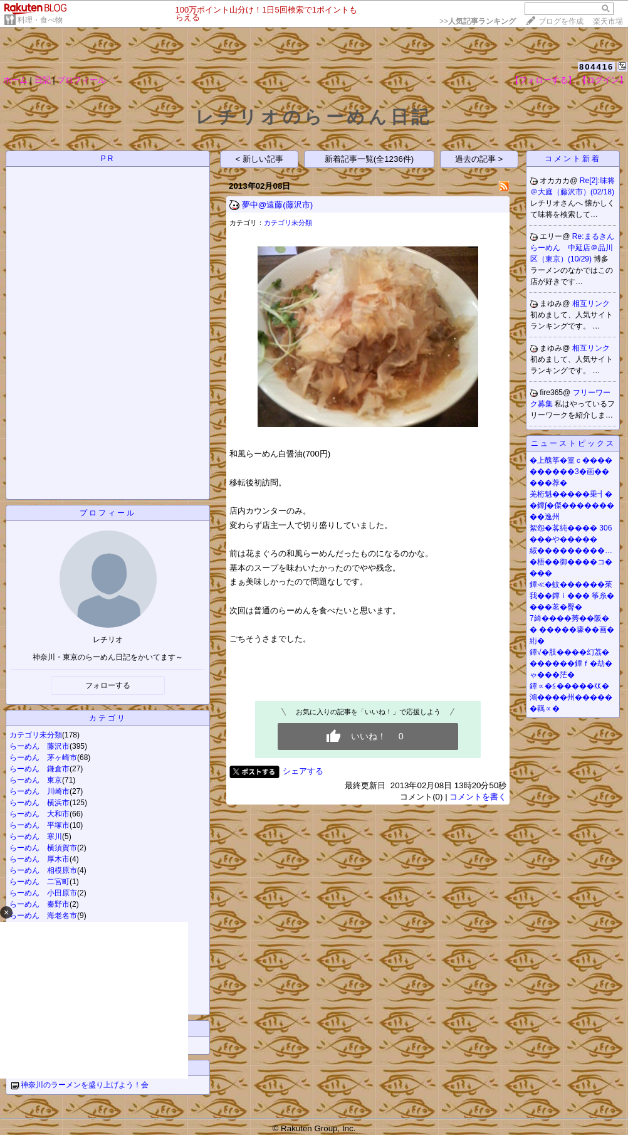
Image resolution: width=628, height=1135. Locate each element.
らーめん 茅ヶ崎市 (43, 757)
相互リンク (591, 303)
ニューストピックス (573, 443)
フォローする (107, 685)
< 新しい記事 (260, 159)
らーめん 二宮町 (39, 881)
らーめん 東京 (35, 780)
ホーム (15, 80)
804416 (596, 66)
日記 (42, 80)
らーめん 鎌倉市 (39, 768)
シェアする (303, 771)
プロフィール (81, 80)
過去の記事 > (479, 159)
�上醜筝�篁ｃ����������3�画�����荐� (571, 471)
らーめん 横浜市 (39, 802)
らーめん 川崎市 (39, 791)
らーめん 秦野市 (39, 904)
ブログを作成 (561, 21)
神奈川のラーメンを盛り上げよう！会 (85, 1084)
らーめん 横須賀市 (43, 847)
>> (477, 21)
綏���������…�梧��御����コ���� (571, 562)
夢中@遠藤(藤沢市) (277, 204)
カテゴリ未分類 (35, 735)
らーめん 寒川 (35, 836)
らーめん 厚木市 (39, 859)
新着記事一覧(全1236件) (369, 159)
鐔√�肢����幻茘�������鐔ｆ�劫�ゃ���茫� (571, 663)
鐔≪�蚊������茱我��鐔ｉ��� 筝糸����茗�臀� (572, 595)
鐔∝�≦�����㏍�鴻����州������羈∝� (571, 697)
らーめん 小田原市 (43, 893)
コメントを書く (477, 796)
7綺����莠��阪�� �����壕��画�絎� (572, 629)
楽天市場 (608, 21)
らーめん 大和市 (39, 814)
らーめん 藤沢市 (39, 746)
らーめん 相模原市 (43, 870)
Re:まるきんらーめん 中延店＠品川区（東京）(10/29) (572, 247)
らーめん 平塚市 (39, 825)
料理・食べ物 (40, 20)
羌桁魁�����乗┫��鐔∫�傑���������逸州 (572, 505)
